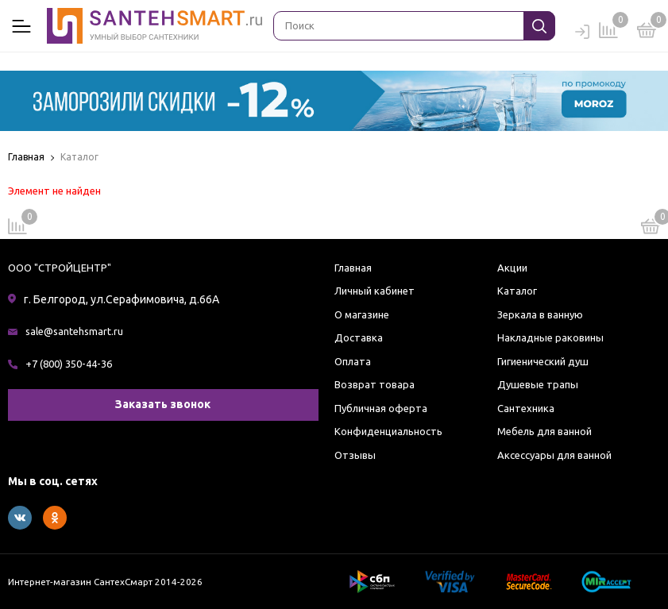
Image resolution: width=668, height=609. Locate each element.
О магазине (361, 314)
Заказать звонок (162, 404)
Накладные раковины (550, 337)
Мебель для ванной (544, 431)
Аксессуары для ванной (554, 455)
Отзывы (355, 455)
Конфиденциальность (388, 431)
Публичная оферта (380, 408)
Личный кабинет (374, 290)
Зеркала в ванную (540, 314)
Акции (512, 267)
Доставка (358, 337)
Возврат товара (374, 384)
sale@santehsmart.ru (74, 331)
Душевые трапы (537, 384)
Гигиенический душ (543, 361)
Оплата (352, 361)
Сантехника (525, 408)
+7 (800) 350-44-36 (68, 363)
